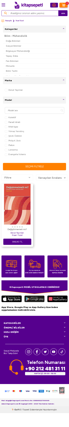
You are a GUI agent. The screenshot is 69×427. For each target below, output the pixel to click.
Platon (10, 145)
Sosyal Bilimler (13, 45)
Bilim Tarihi (11, 70)
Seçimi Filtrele (34, 166)
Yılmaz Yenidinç (14, 131)
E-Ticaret (24, 409)
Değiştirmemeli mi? (17, 229)
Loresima (11, 149)
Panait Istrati (12, 122)
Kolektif (10, 117)
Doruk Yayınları (14, 90)
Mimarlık (10, 66)
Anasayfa (6, 21)
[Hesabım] (54, 5)
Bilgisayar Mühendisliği (18, 51)
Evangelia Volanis (15, 154)
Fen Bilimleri (12, 61)
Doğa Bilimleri (13, 40)
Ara (63, 13)
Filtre (17, 177)
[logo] (28, 5)
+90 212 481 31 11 (45, 369)
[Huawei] (57, 299)
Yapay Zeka (12, 55)
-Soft (16, 409)
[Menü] (3, 4)
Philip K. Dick (13, 140)
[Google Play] (34, 299)
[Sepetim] (63, 5)
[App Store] (11, 299)
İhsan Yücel (17, 235)
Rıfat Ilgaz (11, 126)
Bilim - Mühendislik (15, 36)
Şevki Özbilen (13, 136)
